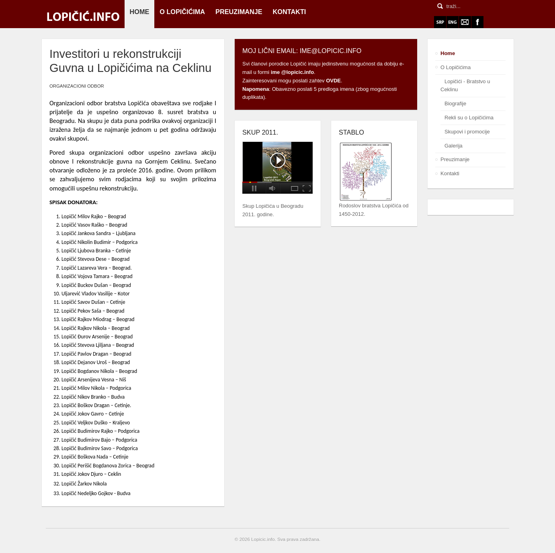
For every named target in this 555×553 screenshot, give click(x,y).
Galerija (453, 146)
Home (447, 53)
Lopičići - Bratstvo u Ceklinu (465, 85)
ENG (452, 22)
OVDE (333, 81)
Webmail (465, 22)
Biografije (455, 103)
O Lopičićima (455, 67)
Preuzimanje (454, 159)
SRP (440, 22)
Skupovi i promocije (467, 132)
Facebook (477, 22)
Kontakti (449, 173)
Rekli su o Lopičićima (469, 118)
